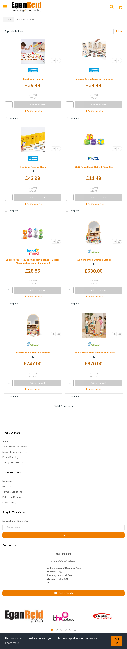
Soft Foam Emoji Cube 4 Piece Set (94, 167)
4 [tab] (66, 630)
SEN (32, 19)
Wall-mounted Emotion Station (94, 259)
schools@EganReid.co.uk (63, 561)
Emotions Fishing (33, 79)
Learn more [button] (12, 643)
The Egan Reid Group (12, 462)
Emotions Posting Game (33, 167)
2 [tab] (57, 630)
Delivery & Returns (11, 497)
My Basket (7, 486)
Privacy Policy (9, 502)
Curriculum (20, 19)
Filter (119, 31)
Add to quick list (33, 111)
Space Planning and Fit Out (15, 452)
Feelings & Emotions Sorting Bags (94, 79)
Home (9, 19)
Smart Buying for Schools (14, 446)
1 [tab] (52, 630)
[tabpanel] (24, 616)
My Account (8, 481)
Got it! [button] (117, 641)
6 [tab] (75, 630)
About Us (7, 441)
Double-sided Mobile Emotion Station (94, 352)
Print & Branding (10, 457)
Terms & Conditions (12, 491)
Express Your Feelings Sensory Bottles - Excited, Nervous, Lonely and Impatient (33, 261)
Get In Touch (63, 593)
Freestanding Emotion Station (33, 352)
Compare (11, 118)
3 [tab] (61, 630)
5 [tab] (70, 630)
